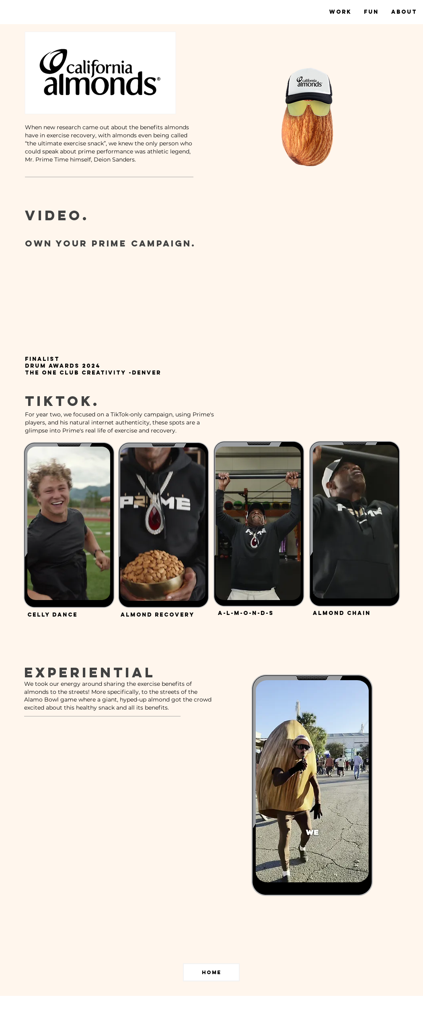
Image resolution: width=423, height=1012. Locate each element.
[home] (211, 972)
